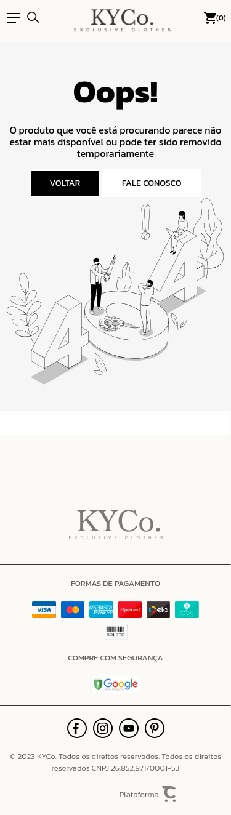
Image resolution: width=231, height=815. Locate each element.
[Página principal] (122, 17)
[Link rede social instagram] (103, 728)
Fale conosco (152, 183)
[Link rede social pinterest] (154, 728)
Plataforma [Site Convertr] (148, 794)
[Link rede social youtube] (129, 728)
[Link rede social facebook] (77, 728)
